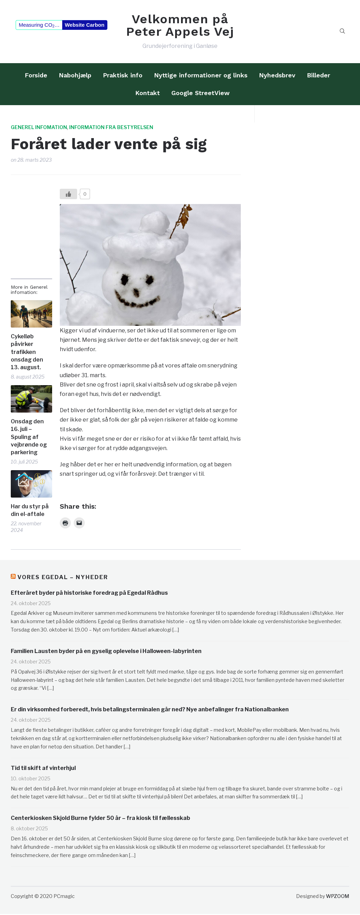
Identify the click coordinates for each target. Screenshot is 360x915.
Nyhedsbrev (277, 77)
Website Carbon (84, 26)
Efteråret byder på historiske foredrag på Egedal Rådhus (89, 595)
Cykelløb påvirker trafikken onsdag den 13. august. (27, 354)
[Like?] (68, 196)
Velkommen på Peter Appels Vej (180, 26)
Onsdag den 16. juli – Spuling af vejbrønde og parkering (29, 439)
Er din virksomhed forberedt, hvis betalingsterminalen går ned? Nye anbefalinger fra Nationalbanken (150, 712)
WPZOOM (337, 898)
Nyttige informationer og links (200, 77)
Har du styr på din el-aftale (30, 513)
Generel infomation (39, 130)
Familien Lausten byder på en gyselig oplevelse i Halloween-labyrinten (106, 653)
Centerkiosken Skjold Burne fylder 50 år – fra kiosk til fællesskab (100, 820)
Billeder (318, 77)
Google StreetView (200, 95)
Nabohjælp (75, 77)
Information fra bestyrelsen (111, 130)
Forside (36, 77)
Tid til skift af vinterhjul (43, 770)
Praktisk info (122, 77)
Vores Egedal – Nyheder (62, 579)
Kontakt (147, 95)
